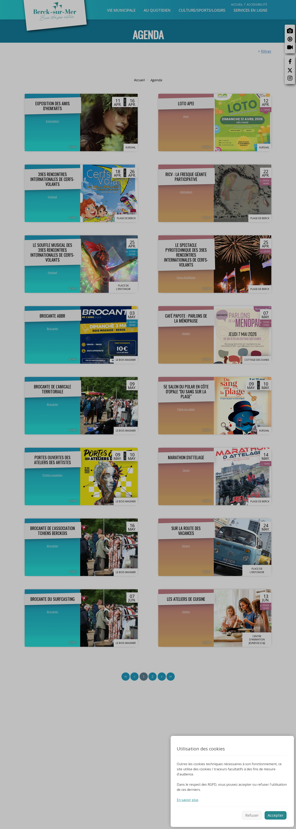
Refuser (252, 815)
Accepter (275, 815)
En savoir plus (187, 800)
